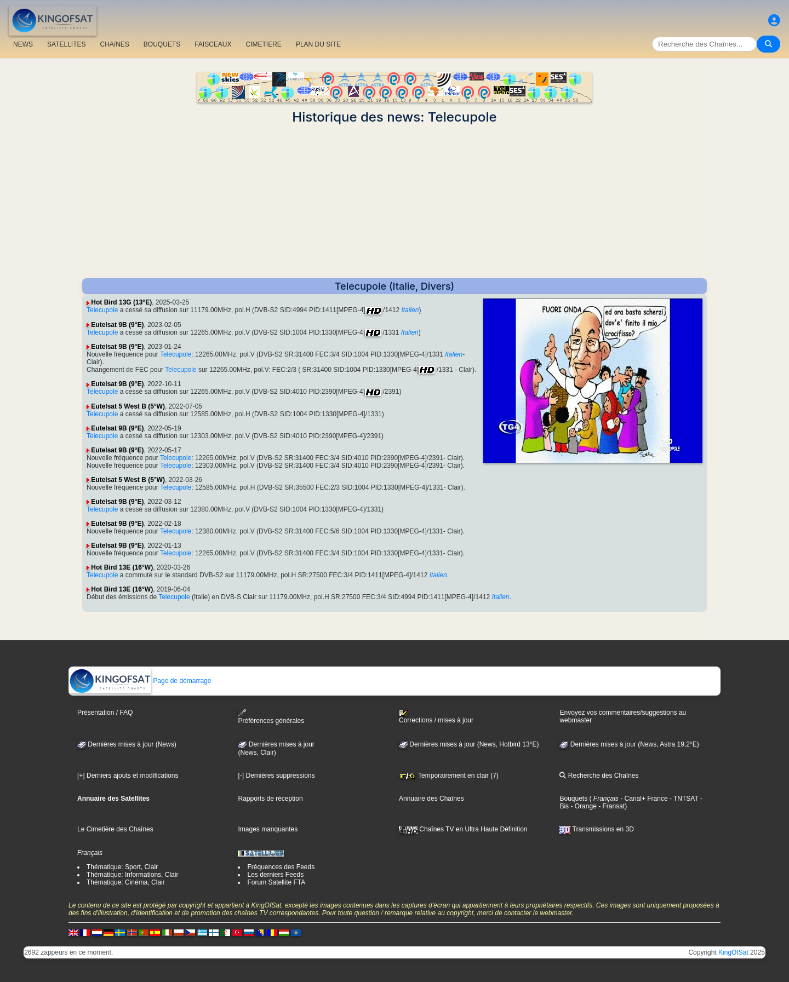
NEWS (23, 44)
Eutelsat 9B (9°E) (117, 325)
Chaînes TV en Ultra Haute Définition (463, 829)
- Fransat (611, 806)
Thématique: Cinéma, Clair (126, 882)
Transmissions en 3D (596, 829)
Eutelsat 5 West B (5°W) (128, 406)
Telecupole (102, 310)
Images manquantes (268, 829)
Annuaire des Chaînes (431, 798)
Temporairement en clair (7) (449, 775)
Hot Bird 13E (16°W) (122, 567)
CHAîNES (114, 44)
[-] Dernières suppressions (276, 775)
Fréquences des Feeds (281, 867)
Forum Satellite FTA (276, 882)
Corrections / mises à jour (436, 717)
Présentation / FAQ (105, 712)
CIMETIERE (264, 44)
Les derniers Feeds (275, 874)
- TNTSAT (683, 798)
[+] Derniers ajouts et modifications (127, 775)
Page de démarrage (140, 681)
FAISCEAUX (213, 44)
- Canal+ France (643, 798)
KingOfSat (733, 952)
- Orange (583, 806)
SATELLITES (66, 44)
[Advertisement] (394, 201)
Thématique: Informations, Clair (132, 874)
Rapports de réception (270, 798)
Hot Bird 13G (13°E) (121, 302)
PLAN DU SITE (318, 44)
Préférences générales (271, 717)
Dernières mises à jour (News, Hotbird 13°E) (469, 744)
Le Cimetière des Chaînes (115, 829)
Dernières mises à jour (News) (126, 744)
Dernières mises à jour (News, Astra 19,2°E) (629, 744)
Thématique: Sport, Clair (122, 867)
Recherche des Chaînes (598, 775)
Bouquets (573, 798)
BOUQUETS (162, 44)
